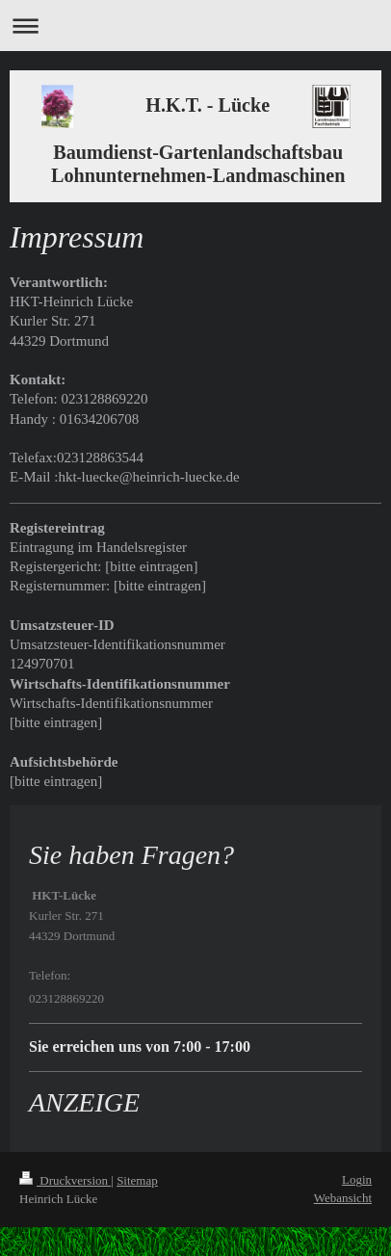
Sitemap (137, 1180)
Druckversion (65, 1180)
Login (357, 1179)
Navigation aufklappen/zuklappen (195, 25)
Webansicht (343, 1198)
